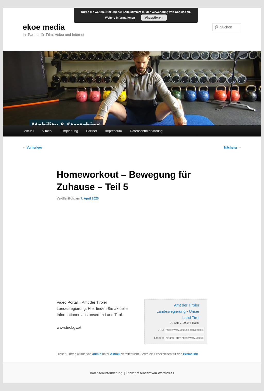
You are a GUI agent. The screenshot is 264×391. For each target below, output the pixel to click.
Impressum (113, 131)
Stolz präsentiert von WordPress (150, 373)
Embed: (159, 337)
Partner (91, 131)
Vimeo (47, 131)
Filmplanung (69, 131)
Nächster (232, 147)
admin (96, 354)
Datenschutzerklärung (146, 131)
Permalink (190, 354)
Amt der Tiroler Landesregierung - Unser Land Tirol (177, 311)
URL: (161, 329)
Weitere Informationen (120, 17)
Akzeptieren (153, 17)
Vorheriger (32, 147)
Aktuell (29, 131)
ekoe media (44, 27)
